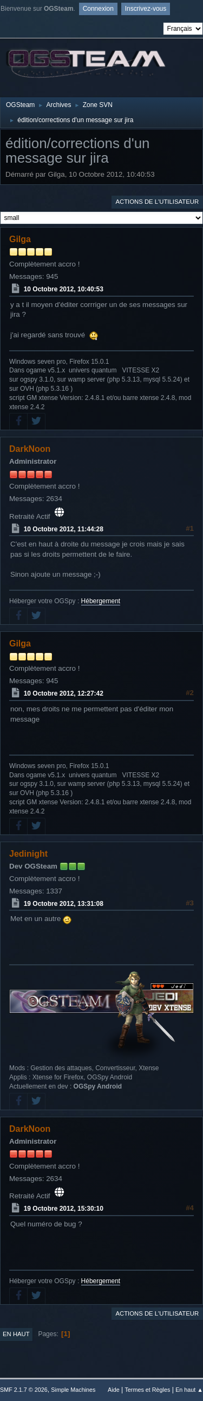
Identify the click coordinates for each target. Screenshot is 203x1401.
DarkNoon (29, 448)
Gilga (20, 239)
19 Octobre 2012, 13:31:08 (63, 903)
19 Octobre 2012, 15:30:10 (63, 1208)
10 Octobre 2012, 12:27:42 (63, 693)
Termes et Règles (147, 1389)
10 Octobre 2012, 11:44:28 (63, 528)
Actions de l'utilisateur (157, 201)
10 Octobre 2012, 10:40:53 (63, 289)
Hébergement (101, 601)
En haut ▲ (189, 1389)
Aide (114, 1389)
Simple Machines (73, 1389)
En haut (16, 1334)
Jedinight (28, 853)
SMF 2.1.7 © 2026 (24, 1389)
